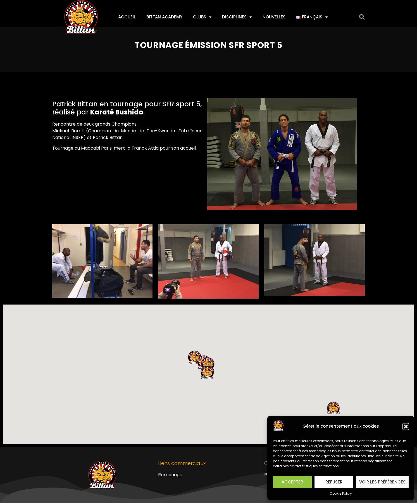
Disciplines (237, 17)
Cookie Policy (341, 493)
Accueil (127, 17)
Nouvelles (274, 17)
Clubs (202, 17)
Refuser (333, 482)
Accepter (292, 482)
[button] (406, 426)
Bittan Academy (164, 17)
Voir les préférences (382, 482)
